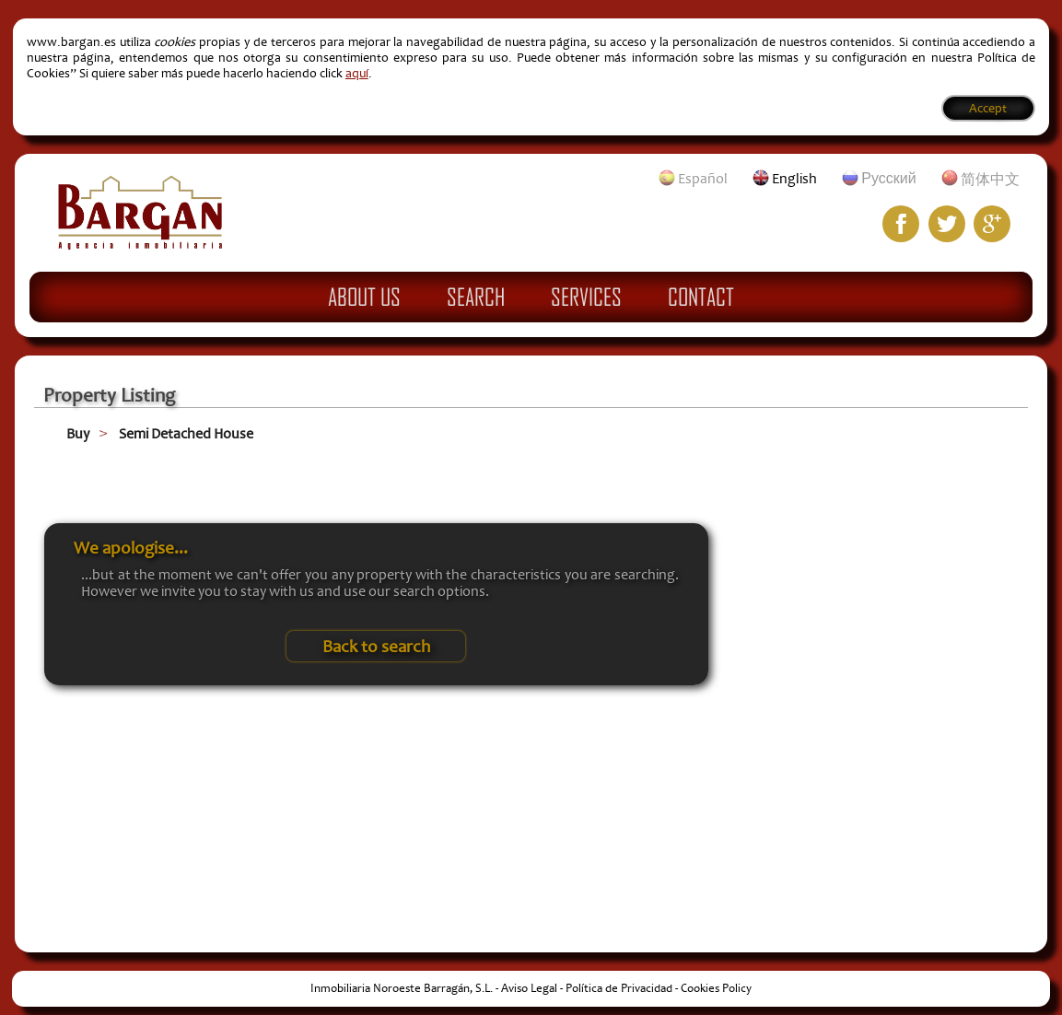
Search (476, 296)
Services (586, 296)
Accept (988, 108)
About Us (364, 296)
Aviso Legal (529, 988)
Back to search (376, 646)
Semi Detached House (186, 434)
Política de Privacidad (619, 988)
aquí (356, 73)
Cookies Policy (716, 988)
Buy (77, 434)
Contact (701, 296)
